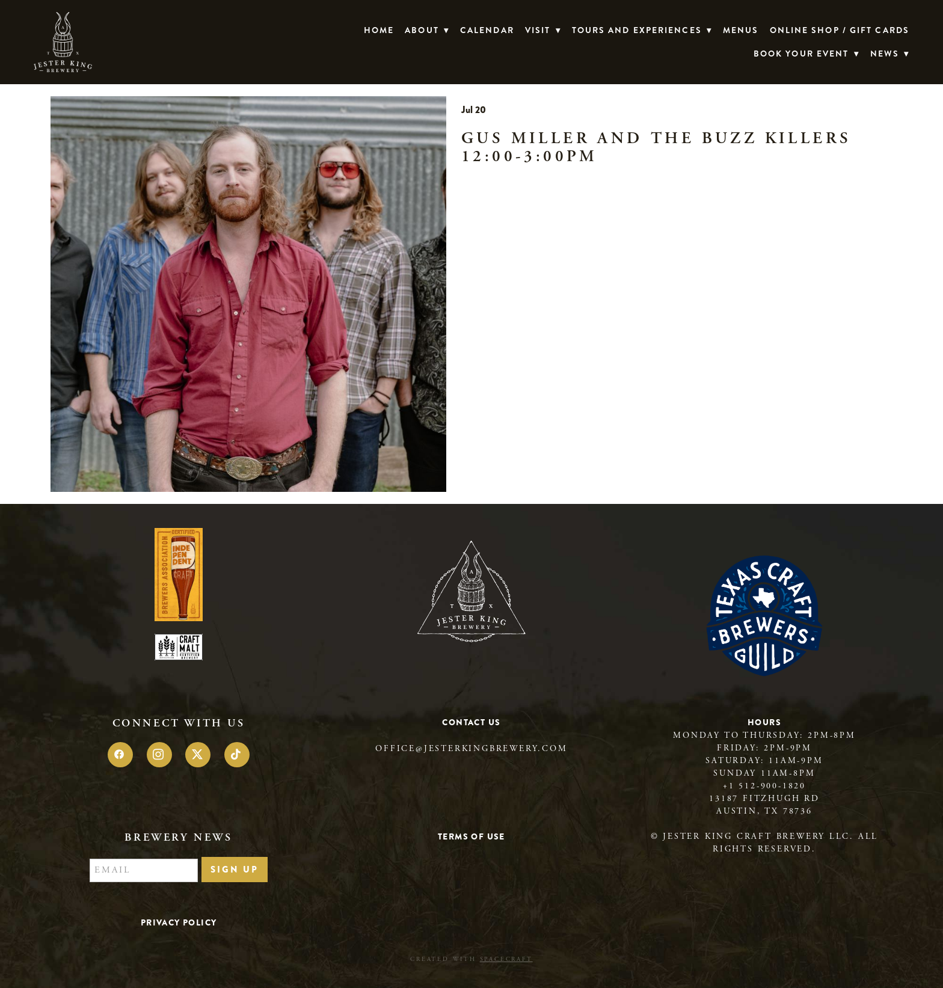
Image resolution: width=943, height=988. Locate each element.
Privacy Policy (179, 922)
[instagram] (159, 754)
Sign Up (234, 869)
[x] (197, 754)
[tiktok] (237, 754)
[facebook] (120, 754)
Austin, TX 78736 (764, 811)
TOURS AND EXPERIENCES (642, 30)
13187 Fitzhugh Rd (764, 798)
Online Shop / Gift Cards (839, 30)
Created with (471, 959)
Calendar (487, 30)
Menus (741, 30)
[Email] (144, 871)
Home (379, 30)
